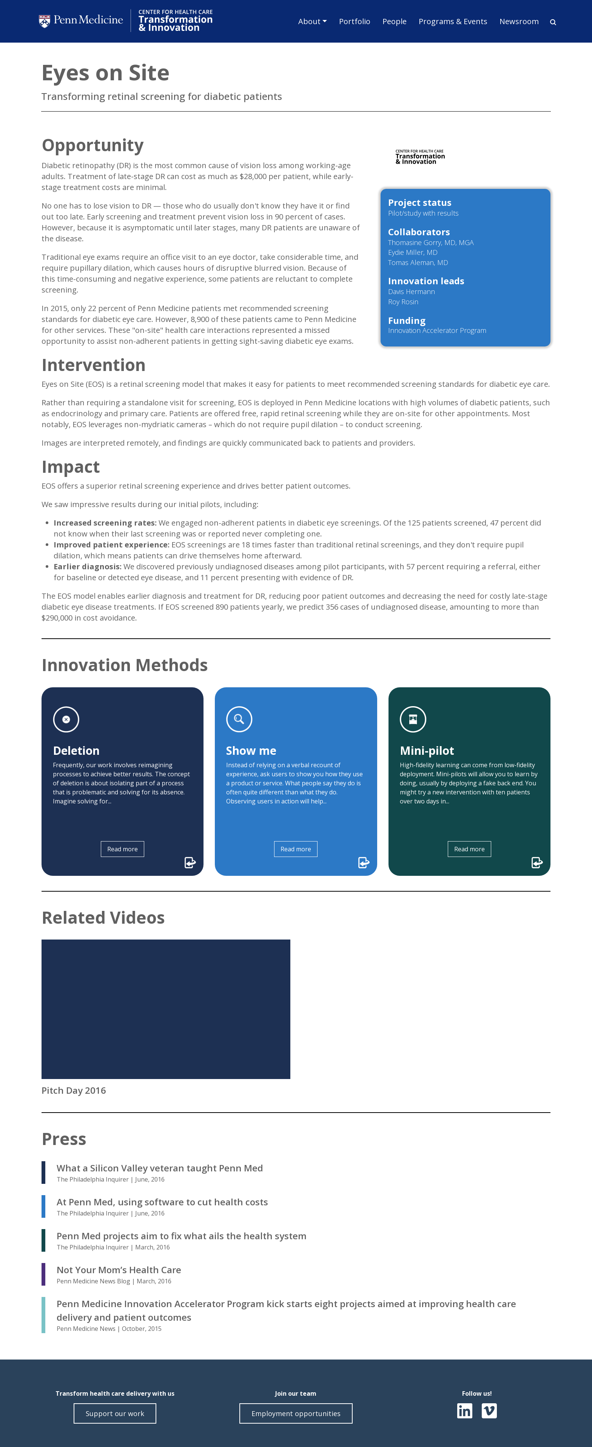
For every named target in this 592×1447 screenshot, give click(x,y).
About (309, 21)
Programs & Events (453, 21)
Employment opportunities (296, 1413)
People (394, 21)
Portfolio (354, 21)
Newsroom (519, 21)
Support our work (115, 1413)
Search (550, 22)
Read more (122, 849)
